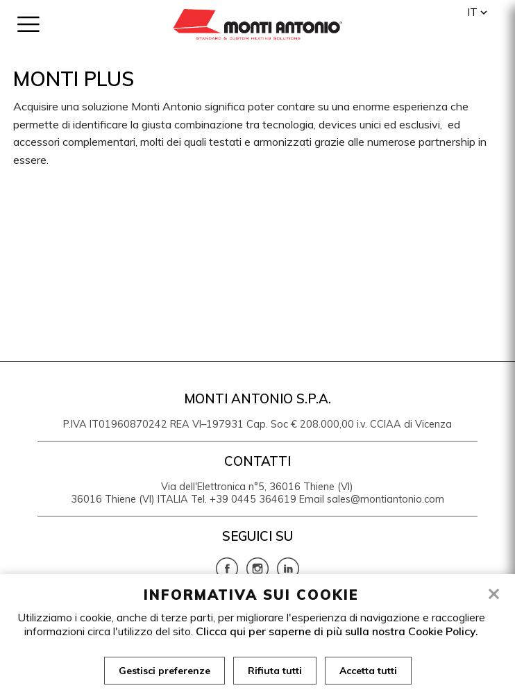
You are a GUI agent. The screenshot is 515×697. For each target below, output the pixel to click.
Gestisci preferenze (164, 670)
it (472, 12)
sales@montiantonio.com (385, 499)
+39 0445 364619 (253, 499)
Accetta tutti (368, 670)
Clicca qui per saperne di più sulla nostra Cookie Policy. (337, 631)
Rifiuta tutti (275, 670)
